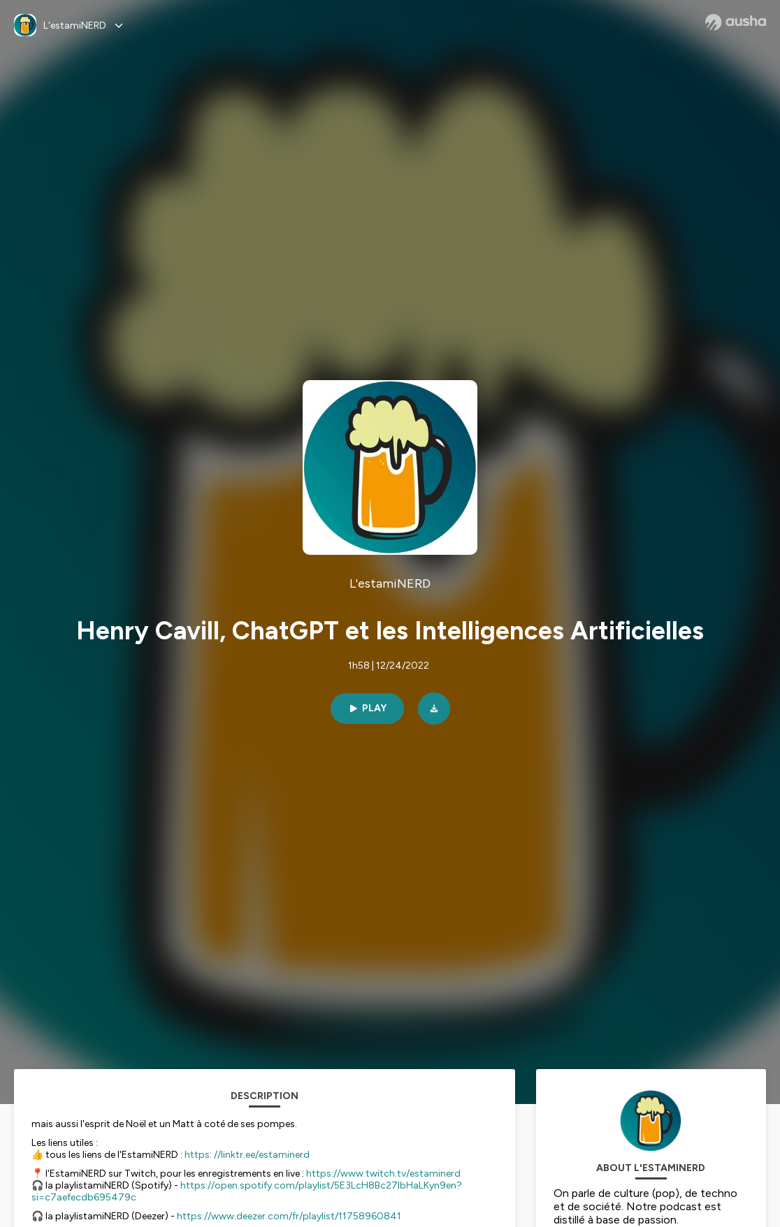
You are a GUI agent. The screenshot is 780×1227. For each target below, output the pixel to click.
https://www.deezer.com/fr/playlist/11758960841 (289, 1216)
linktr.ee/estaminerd (265, 1155)
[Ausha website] (735, 22)
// (217, 1155)
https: (198, 1155)
